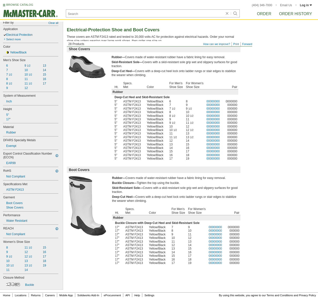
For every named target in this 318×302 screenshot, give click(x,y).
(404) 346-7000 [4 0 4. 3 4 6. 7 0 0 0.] (262, 5)
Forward (247, 44)
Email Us (286, 5)
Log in (306, 5)
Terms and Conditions (280, 295)
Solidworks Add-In (88, 295)
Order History (295, 14)
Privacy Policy (307, 295)
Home (6, 295)
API (127, 295)
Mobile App (66, 295)
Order (264, 14)
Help (137, 295)
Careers (50, 295)
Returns (36, 295)
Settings (149, 295)
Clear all (53, 22)
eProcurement (112, 295)
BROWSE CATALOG (19, 4)
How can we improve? (216, 44)
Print (236, 44)
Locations (21, 295)
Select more (13, 39)
